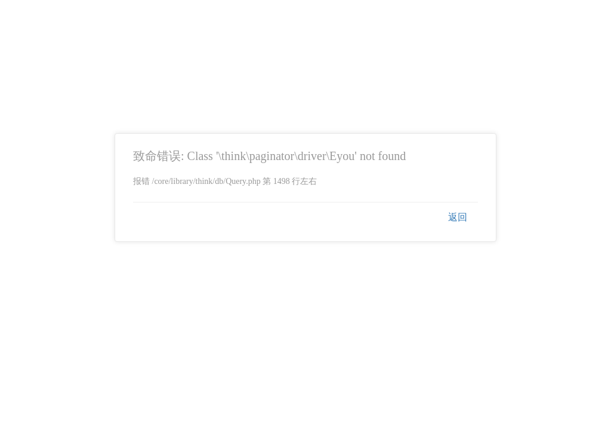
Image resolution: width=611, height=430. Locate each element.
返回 (457, 217)
